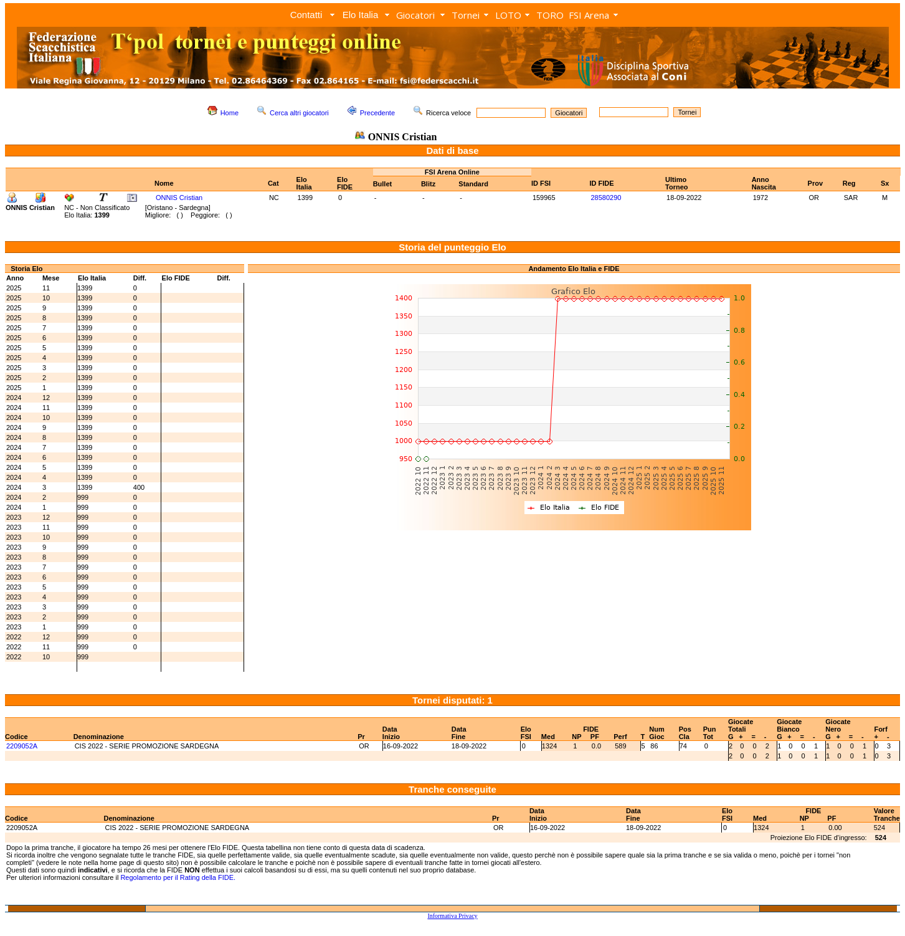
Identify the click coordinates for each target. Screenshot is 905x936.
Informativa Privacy (452, 915)
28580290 (605, 197)
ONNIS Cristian (179, 197)
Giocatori (415, 15)
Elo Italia (361, 14)
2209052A (21, 746)
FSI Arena (589, 15)
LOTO (508, 15)
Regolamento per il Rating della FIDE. (177, 877)
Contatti (306, 14)
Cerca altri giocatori (299, 113)
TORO (550, 15)
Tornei (466, 15)
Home (229, 113)
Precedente (377, 113)
